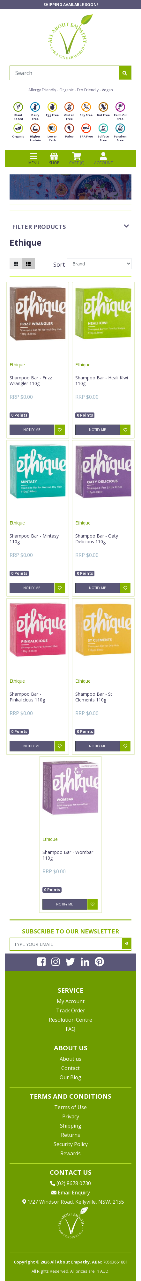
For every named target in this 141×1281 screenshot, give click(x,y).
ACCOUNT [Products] (103, 158)
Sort (59, 264)
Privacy (70, 1116)
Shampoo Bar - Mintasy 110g (34, 539)
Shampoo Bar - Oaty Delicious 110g (96, 539)
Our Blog (70, 1077)
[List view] (28, 263)
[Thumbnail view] (16, 263)
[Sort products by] (99, 263)
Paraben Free (120, 134)
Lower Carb (52, 134)
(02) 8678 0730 (70, 1183)
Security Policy (71, 1144)
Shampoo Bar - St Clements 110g (93, 697)
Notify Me (31, 429)
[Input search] (64, 73)
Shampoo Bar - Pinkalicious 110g (27, 697)
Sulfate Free (103, 134)
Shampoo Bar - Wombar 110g (67, 855)
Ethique (17, 365)
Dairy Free (35, 113)
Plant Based (18, 113)
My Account (71, 1001)
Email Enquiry (70, 1192)
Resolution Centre (70, 1019)
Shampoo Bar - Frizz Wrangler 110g (31, 380)
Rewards (70, 1153)
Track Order (70, 1010)
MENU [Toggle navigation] (33, 158)
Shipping (70, 1125)
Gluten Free (69, 113)
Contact (70, 1068)
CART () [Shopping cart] (76, 158)
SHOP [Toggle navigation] (54, 158)
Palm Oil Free (120, 113)
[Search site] (124, 73)
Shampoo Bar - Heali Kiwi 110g (101, 380)
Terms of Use (70, 1107)
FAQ (70, 1028)
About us (70, 1058)
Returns (70, 1134)
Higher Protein (35, 134)
